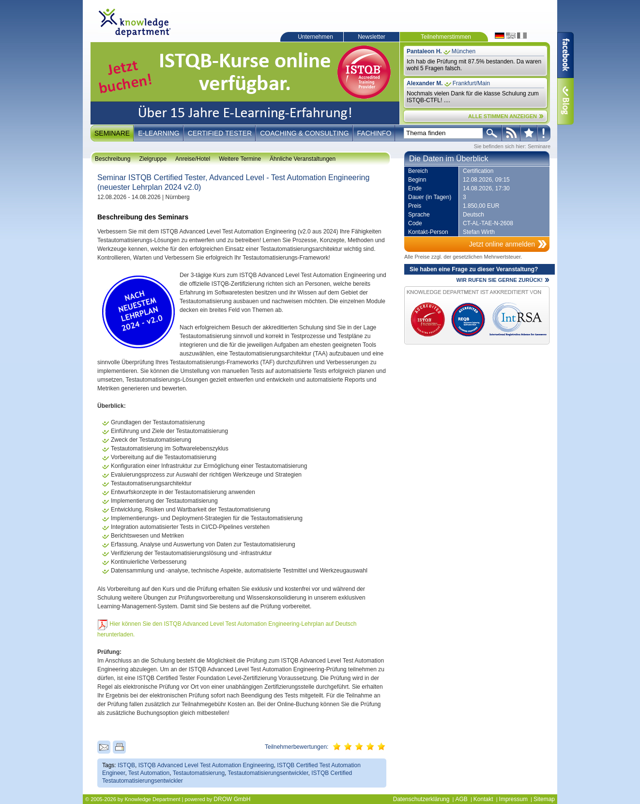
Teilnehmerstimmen (446, 36)
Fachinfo (374, 133)
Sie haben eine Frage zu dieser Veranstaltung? (474, 269)
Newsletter (371, 36)
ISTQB (126, 765)
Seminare (112, 133)
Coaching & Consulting (304, 133)
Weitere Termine (240, 158)
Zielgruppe (153, 158)
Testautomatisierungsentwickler (268, 773)
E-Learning (159, 133)
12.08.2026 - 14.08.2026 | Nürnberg (143, 197)
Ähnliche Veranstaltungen (302, 158)
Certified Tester (220, 133)
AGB (461, 799)
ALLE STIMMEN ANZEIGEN (502, 116)
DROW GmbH (231, 799)
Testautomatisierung (199, 773)
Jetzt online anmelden (502, 244)
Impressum (513, 799)
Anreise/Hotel (192, 158)
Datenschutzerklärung (421, 799)
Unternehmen (315, 36)
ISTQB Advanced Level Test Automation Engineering (206, 765)
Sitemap (544, 799)
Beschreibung (112, 158)
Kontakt (483, 799)
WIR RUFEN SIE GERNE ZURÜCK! (500, 280)
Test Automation (148, 773)
